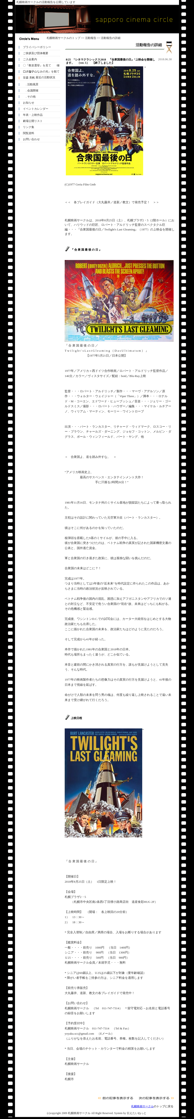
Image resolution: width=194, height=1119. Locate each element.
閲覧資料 (28, 133)
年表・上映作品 (33, 115)
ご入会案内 (30, 59)
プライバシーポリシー (37, 47)
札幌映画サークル (58, 38)
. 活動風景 (30, 84)
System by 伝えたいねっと (130, 1113)
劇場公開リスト (33, 121)
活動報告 (90, 38)
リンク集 (28, 127)
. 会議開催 (30, 90)
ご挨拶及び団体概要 (35, 53)
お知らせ (28, 102)
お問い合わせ (31, 139)
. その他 (29, 96)
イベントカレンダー (35, 108)
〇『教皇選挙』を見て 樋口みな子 (41, 66)
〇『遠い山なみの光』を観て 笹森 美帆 (42, 72)
